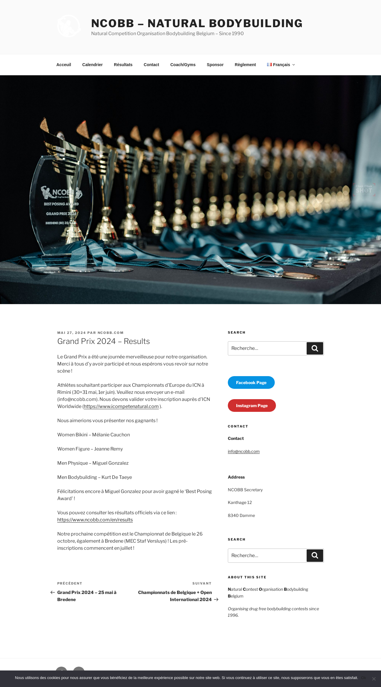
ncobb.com (111, 333)
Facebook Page (251, 382)
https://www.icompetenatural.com (121, 406)
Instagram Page (252, 405)
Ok (363, 677)
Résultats (123, 64)
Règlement (245, 64)
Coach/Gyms (183, 64)
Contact (151, 64)
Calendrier (92, 64)
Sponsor (215, 64)
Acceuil (63, 64)
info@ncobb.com (244, 451)
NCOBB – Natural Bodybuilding (197, 23)
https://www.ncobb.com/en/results (95, 520)
